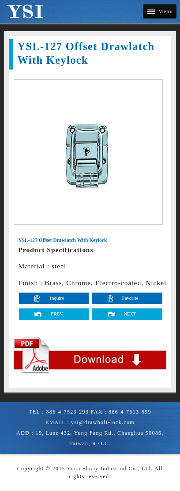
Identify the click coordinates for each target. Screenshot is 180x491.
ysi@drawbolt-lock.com (103, 422)
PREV (57, 313)
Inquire (57, 298)
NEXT (130, 313)
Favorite (130, 298)
